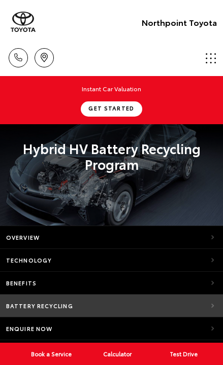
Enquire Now (29, 328)
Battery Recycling (39, 306)
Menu (211, 58)
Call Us (18, 56)
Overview (23, 237)
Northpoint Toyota (179, 22)
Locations (44, 56)
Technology (29, 260)
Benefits (21, 283)
